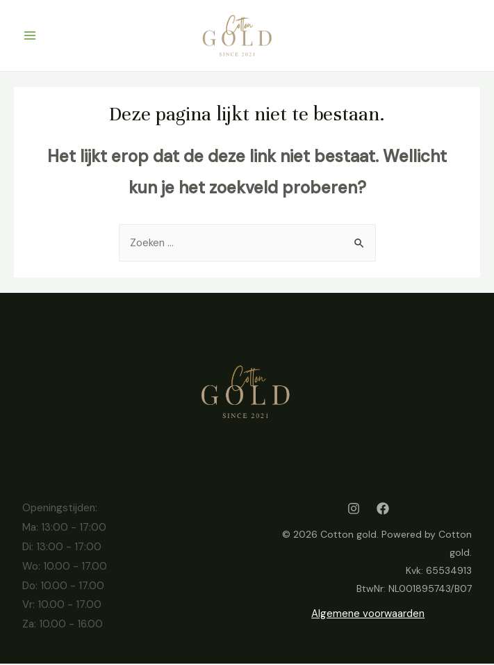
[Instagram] (353, 510)
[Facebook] (383, 510)
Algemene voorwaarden (368, 615)
